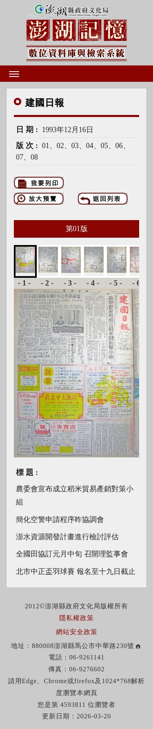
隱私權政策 (76, 617)
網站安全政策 (77, 631)
